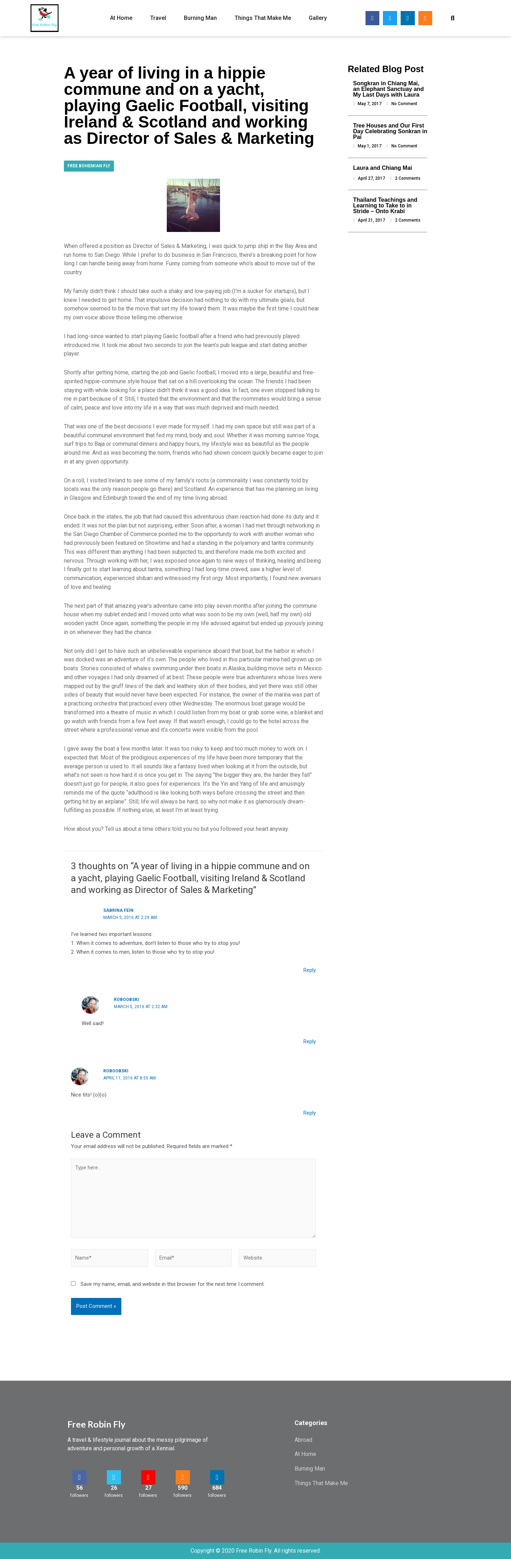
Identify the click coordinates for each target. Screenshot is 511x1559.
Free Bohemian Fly (88, 165)
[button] (452, 18)
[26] (114, 1477)
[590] (183, 1477)
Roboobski (126, 999)
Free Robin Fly (96, 1424)
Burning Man (200, 18)
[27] (148, 1477)
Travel (158, 18)
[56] (79, 1477)
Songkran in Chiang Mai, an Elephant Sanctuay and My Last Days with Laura (388, 89)
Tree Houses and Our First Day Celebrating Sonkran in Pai (390, 131)
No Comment (404, 103)
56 (79, 1487)
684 (217, 1487)
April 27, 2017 (371, 178)
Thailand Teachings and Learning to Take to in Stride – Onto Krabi (385, 205)
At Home (121, 18)
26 (114, 1487)
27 (148, 1487)
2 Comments (408, 178)
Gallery (318, 18)
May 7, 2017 (369, 103)
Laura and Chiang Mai (382, 168)
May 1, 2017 (369, 146)
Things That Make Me (263, 18)
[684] (217, 1477)
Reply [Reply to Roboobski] (309, 1041)
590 (182, 1487)
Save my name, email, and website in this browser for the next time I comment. (173, 1284)
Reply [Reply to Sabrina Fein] (309, 970)
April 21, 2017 (371, 220)
